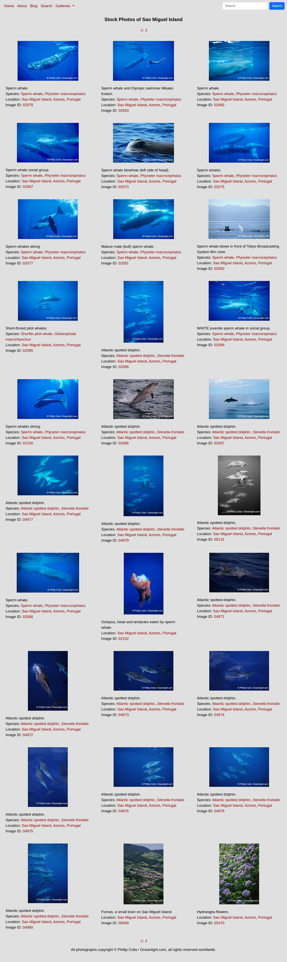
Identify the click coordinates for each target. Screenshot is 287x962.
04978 (219, 811)
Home (9, 6)
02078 (28, 105)
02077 (28, 263)
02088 (123, 367)
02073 (123, 187)
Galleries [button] (63, 6)
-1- (142, 30)
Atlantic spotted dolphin (135, 356)
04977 (28, 519)
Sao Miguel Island (36, 99)
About (22, 6)
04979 (123, 540)
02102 (123, 638)
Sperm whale (32, 94)
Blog (33, 6)
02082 (219, 268)
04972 (28, 735)
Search (46, 6)
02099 (219, 345)
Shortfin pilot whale (36, 334)
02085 (28, 350)
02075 (219, 187)
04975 (28, 831)
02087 (219, 443)
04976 (123, 811)
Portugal (74, 99)
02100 (28, 443)
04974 (219, 715)
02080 (28, 617)
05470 (219, 923)
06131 (219, 539)
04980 (28, 927)
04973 (123, 715)
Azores (59, 99)
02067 (28, 187)
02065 (219, 105)
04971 (219, 616)
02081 (123, 263)
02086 (123, 443)
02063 (123, 110)
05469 (123, 923)
